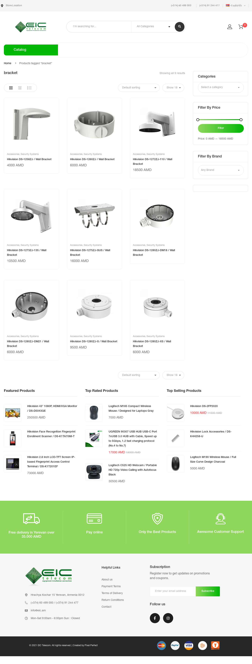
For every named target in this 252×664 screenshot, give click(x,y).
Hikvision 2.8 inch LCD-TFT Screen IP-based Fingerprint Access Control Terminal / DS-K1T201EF (51, 462)
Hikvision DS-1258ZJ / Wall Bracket (29, 159)
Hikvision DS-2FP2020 (204, 406)
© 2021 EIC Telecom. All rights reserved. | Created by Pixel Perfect (63, 645)
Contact (106, 607)
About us (107, 579)
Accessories (13, 154)
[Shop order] (139, 88)
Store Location (11, 6)
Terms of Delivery (112, 593)
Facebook (155, 618)
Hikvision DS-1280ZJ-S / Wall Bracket (93, 341)
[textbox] (221, 87)
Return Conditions (113, 600)
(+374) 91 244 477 (209, 5)
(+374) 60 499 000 (180, 5)
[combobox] (221, 87)
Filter (221, 128)
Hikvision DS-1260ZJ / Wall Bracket (92, 159)
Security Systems (30, 154)
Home (7, 63)
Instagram (168, 618)
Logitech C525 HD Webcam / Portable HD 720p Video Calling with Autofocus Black (133, 470)
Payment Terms (111, 586)
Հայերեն (234, 5)
